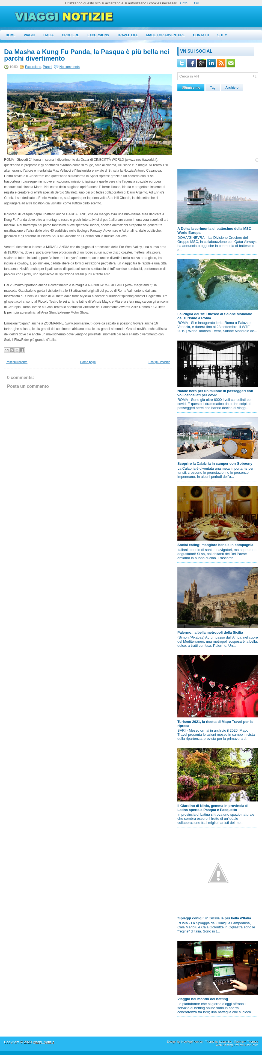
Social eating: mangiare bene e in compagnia (215, 545)
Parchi (47, 67)
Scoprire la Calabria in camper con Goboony (214, 463)
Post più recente (17, 361)
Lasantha (225, 1041)
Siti (223, 33)
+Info (183, 3)
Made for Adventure (165, 35)
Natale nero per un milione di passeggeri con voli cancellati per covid (215, 393)
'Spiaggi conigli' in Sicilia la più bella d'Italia (214, 918)
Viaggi (29, 35)
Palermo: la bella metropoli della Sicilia (210, 632)
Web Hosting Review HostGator (237, 1045)
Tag (212, 88)
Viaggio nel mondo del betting (202, 999)
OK (196, 3)
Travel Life (127, 35)
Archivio (232, 88)
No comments (69, 67)
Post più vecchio (159, 361)
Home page (88, 361)
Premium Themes (246, 1041)
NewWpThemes (192, 1041)
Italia (48, 35)
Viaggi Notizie (43, 1042)
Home (11, 35)
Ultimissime (191, 88)
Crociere (70, 35)
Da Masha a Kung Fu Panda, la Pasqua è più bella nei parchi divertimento (86, 55)
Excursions (98, 35)
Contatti (201, 35)
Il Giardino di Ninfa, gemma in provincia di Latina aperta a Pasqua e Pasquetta (212, 808)
